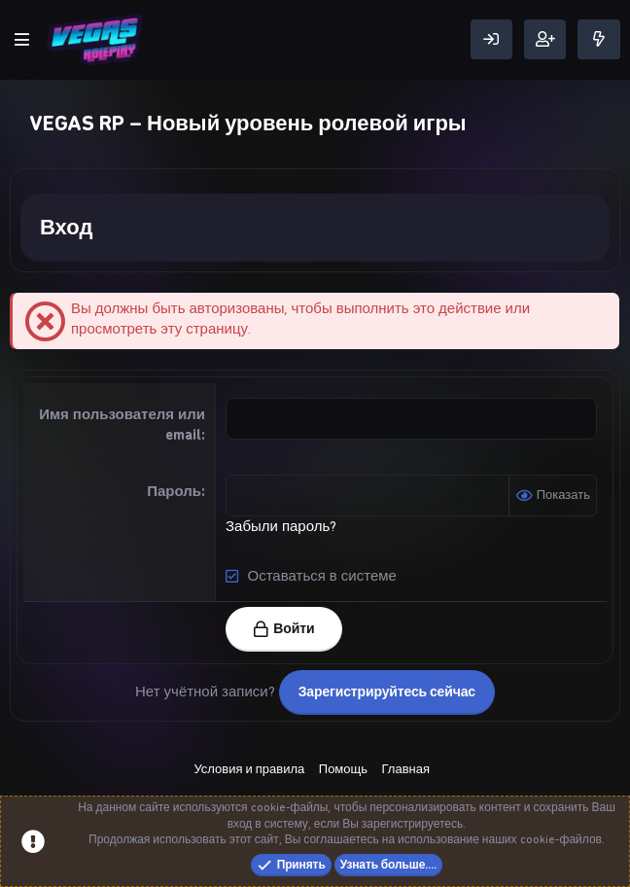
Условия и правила (248, 769)
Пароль (174, 491)
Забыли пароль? (281, 526)
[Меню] (22, 40)
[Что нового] (599, 39)
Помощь (343, 769)
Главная (406, 769)
